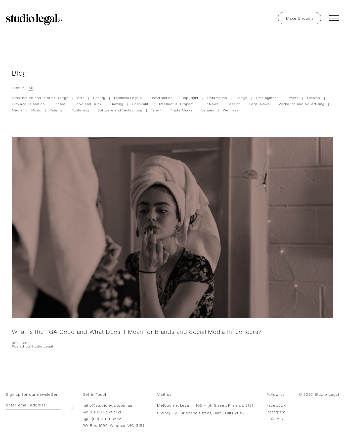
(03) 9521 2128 (108, 411)
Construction (161, 98)
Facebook (276, 405)
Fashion (313, 98)
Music (36, 110)
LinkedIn (274, 418)
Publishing (80, 110)
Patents (56, 110)
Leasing (234, 104)
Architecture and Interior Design (40, 98)
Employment (267, 98)
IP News (212, 104)
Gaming (116, 104)
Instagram (276, 411)
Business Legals (128, 98)
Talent (156, 110)
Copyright (190, 98)
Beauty (99, 98)
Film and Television (28, 104)
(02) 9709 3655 (107, 418)
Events (293, 98)
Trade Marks (181, 110)
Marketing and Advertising (301, 104)
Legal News (259, 104)
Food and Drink (88, 104)
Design (242, 98)
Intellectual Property (177, 104)
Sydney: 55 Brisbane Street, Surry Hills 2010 (200, 412)
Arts (80, 98)
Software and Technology (120, 110)
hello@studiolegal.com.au (107, 405)
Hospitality (141, 104)
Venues (207, 110)
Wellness (231, 110)
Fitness (60, 104)
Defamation (217, 98)
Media (17, 110)
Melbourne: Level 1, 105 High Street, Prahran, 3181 (205, 405)
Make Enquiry (299, 18)
